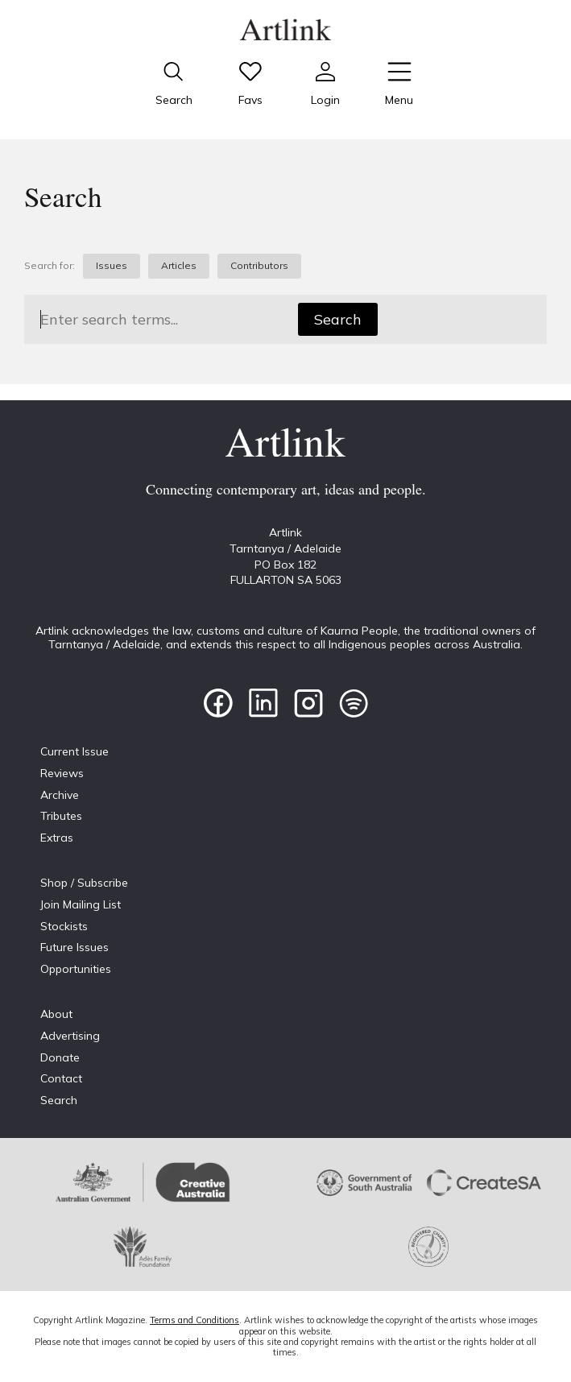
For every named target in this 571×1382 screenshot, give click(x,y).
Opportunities (75, 969)
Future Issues (74, 947)
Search (338, 319)
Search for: (49, 265)
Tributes (61, 816)
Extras (56, 837)
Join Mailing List (80, 904)
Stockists (64, 926)
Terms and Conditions (194, 1320)
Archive (59, 795)
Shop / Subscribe (84, 882)
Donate (60, 1057)
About (56, 1014)
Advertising (70, 1035)
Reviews (62, 773)
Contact (61, 1078)
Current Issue (74, 751)
